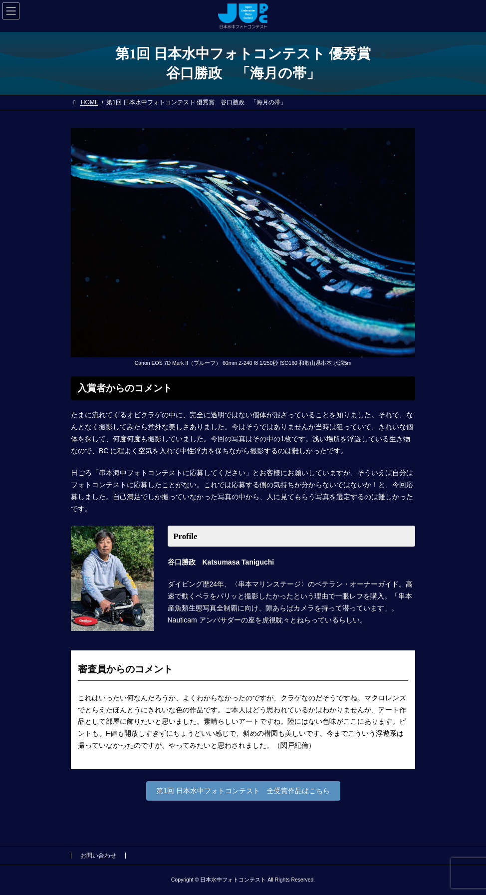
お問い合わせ (98, 855)
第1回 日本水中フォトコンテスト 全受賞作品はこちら (243, 791)
